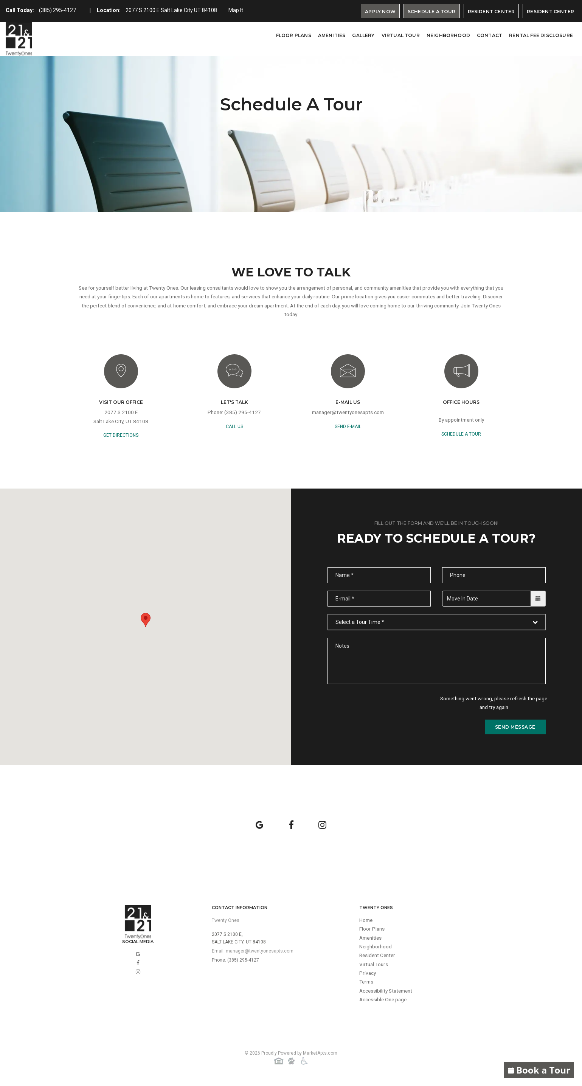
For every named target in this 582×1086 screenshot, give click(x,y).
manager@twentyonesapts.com (347, 414)
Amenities (332, 35)
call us (234, 427)
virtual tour (401, 35)
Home (366, 922)
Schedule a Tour (461, 435)
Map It (235, 10)
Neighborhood (448, 35)
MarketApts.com (320, 1055)
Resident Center (491, 11)
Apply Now (380, 11)
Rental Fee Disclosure (541, 35)
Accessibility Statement (387, 994)
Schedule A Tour (432, 11)
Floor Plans (293, 35)
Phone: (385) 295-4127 (235, 961)
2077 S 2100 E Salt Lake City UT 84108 (171, 10)
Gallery (363, 35)
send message (515, 728)
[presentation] (384, 710)
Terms (367, 985)
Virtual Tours (374, 967)
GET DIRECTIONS (120, 436)
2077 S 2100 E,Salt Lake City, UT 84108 (239, 939)
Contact (489, 35)
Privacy (368, 976)
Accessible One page (384, 1004)
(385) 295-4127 (57, 10)
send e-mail (348, 427)
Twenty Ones (225, 922)
